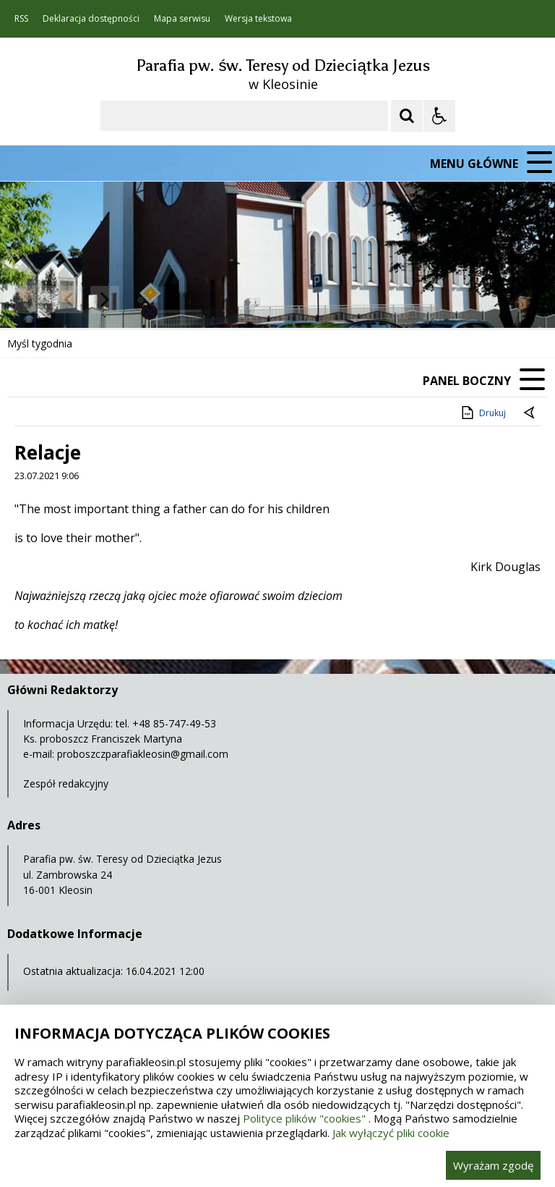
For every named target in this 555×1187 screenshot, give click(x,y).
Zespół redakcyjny (65, 783)
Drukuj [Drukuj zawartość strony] (482, 412)
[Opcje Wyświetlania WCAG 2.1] (439, 116)
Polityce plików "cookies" (304, 1118)
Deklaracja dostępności (91, 18)
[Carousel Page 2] (154, 300)
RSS (21, 18)
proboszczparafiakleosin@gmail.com (142, 754)
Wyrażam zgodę (493, 1165)
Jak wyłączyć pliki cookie (390, 1132)
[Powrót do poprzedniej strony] (530, 413)
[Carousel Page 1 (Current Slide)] (140, 300)
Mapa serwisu (182, 18)
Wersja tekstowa (258, 18)
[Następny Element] (104, 299)
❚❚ (29, 299)
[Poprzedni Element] (68, 299)
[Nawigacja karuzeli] (87, 299)
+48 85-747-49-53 (174, 723)
